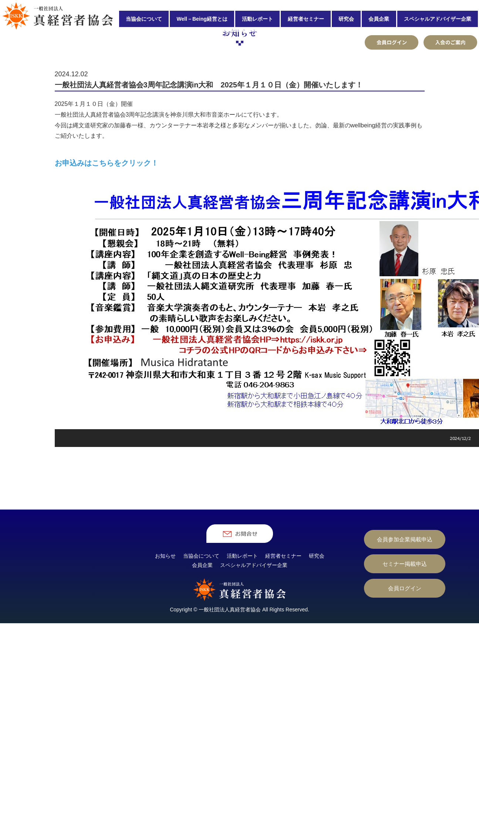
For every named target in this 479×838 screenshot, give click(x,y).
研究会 (346, 19)
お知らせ (165, 651)
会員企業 (378, 19)
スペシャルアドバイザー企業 (437, 19)
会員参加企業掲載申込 (404, 634)
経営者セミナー (306, 19)
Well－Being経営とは (201, 19)
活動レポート (257, 19)
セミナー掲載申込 (404, 659)
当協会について (144, 19)
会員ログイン (404, 683)
